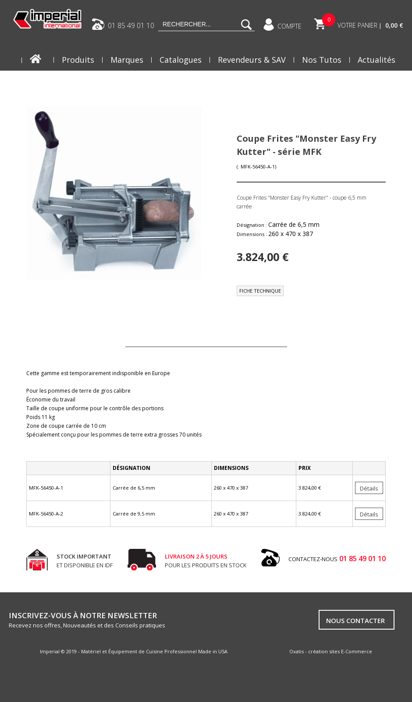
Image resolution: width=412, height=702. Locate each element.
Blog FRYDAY (371, 81)
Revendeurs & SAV (252, 59)
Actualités (376, 59)
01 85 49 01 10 (131, 25)
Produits (78, 59)
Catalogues (181, 59)
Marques (126, 59)
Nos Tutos (321, 59)
